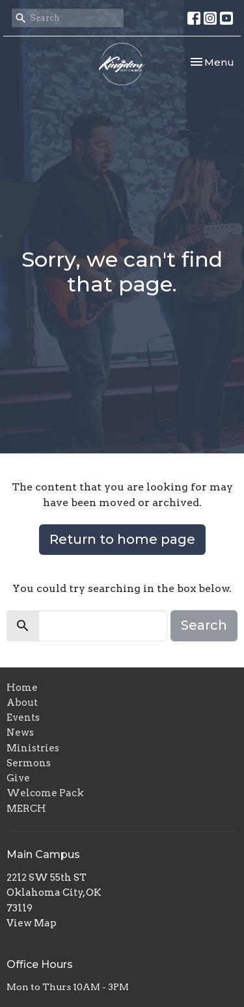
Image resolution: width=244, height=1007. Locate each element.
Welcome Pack (45, 793)
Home (22, 687)
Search (204, 625)
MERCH (26, 808)
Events (23, 717)
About (22, 702)
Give (18, 778)
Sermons (29, 763)
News (20, 732)
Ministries (33, 748)
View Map (32, 923)
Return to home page (122, 539)
